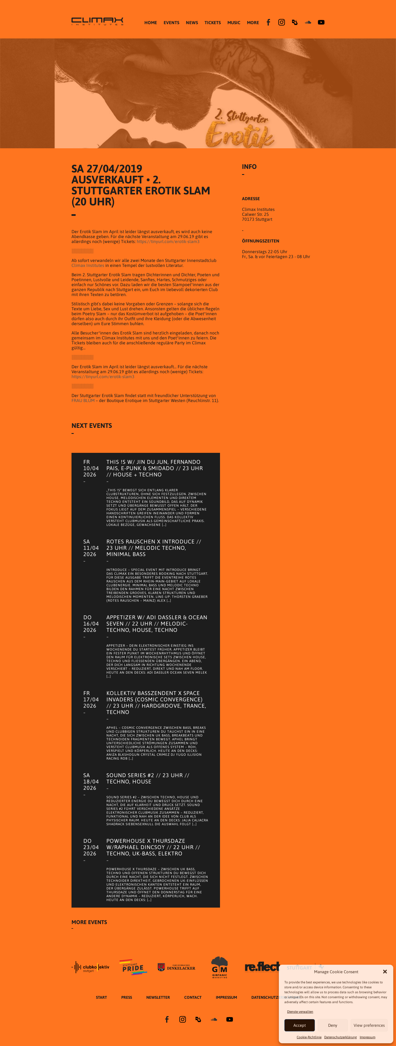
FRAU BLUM (83, 400)
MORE (253, 22)
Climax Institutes (88, 265)
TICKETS (213, 22)
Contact (193, 997)
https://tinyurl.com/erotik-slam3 (168, 241)
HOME (150, 22)
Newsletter (158, 997)
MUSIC (233, 22)
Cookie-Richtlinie (309, 1037)
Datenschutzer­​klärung (340, 1037)
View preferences (369, 1025)
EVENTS (171, 22)
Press (126, 997)
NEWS (192, 22)
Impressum (367, 1037)
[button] (385, 971)
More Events (89, 922)
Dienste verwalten (300, 1012)
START (101, 997)
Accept (299, 1025)
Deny (332, 1025)
